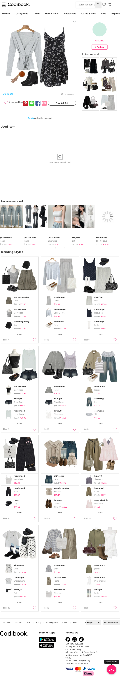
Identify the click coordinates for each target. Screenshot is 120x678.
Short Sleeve (101, 241)
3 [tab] (64, 248)
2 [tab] (60, 248)
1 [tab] (55, 248)
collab (65, 622)
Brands (6, 13)
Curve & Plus (88, 13)
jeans (2, 241)
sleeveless (52, 241)
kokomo (99, 40)
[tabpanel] (12, 225)
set (73, 241)
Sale (103, 13)
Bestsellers (70, 13)
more (19, 334)
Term (29, 622)
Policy (38, 622)
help (75, 622)
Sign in (31, 118)
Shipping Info (52, 622)
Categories (22, 13)
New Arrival (51, 13)
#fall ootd (8, 93)
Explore (115, 13)
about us (6, 622)
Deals (36, 13)
